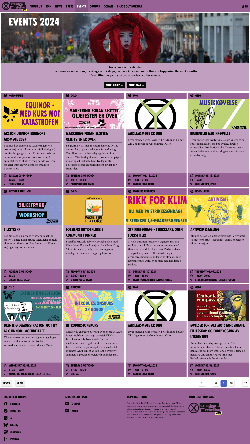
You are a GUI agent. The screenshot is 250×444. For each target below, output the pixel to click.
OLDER (20, 383)
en (245, 6)
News (58, 6)
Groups (95, 6)
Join (48, 6)
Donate (108, 6)
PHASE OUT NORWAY (129, 6)
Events (81, 6)
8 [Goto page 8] (216, 383)
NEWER (6, 383)
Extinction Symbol (177, 412)
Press (69, 6)
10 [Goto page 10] (231, 383)
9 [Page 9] (223, 383)
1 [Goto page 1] (201, 383)
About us (36, 6)
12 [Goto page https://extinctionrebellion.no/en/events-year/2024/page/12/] (245, 383)
